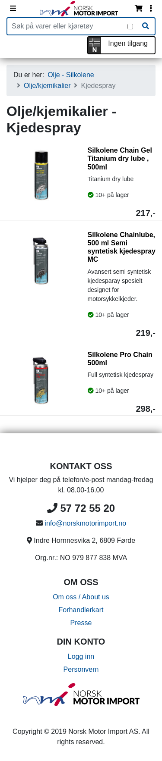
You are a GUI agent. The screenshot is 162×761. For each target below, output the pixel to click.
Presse (81, 622)
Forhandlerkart (80, 610)
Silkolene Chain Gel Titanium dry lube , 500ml (120, 158)
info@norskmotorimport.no (85, 523)
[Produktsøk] (67, 26)
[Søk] (145, 26)
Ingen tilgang (128, 43)
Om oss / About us (81, 597)
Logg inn (81, 656)
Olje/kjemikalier (47, 85)
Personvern (81, 669)
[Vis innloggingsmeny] (151, 8)
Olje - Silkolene (71, 74)
